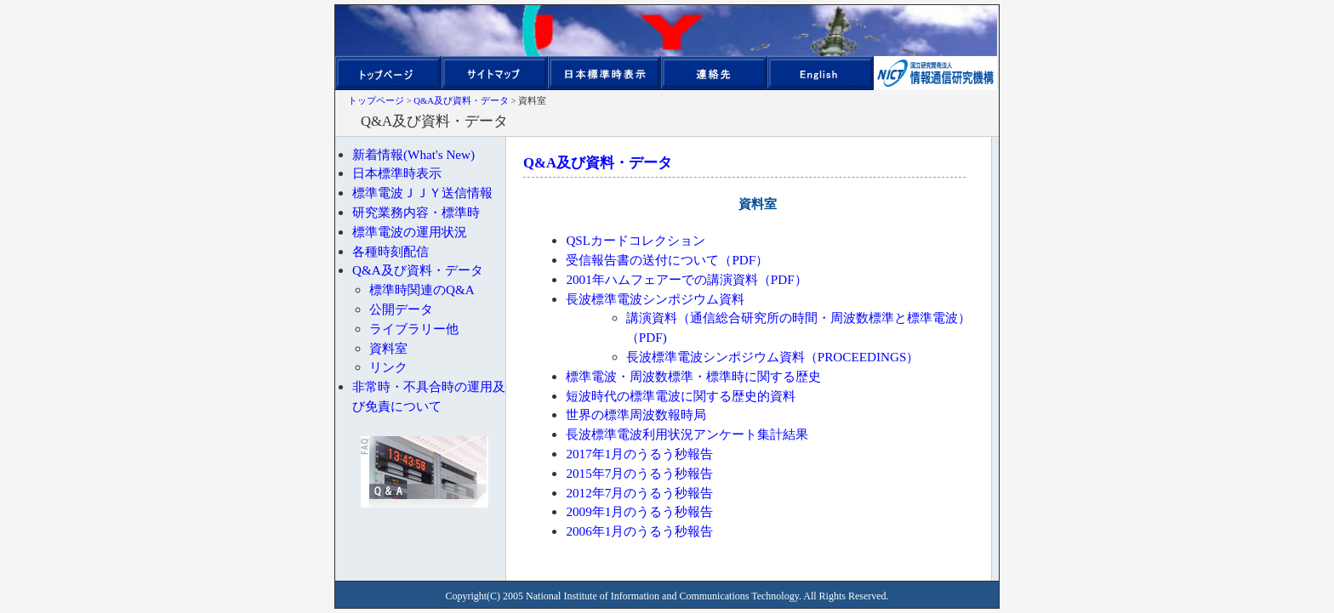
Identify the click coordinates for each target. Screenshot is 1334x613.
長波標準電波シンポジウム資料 (655, 299)
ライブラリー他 (414, 328)
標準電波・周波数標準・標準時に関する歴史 (693, 376)
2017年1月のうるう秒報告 (639, 453)
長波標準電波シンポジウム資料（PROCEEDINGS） (773, 356)
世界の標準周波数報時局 (636, 414)
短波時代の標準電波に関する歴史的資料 (680, 396)
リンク (388, 367)
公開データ (401, 309)
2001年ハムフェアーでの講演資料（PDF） (686, 279)
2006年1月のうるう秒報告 (639, 531)
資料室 (388, 348)
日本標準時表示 (397, 173)
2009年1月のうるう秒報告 (639, 511)
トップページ (376, 100)
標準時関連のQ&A (422, 289)
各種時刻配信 (390, 251)
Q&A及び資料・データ (461, 100)
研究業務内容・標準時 (416, 212)
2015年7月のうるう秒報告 (639, 473)
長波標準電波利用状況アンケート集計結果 (687, 434)
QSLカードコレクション (635, 240)
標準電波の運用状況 (409, 231)
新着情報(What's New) (413, 154)
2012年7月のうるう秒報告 (639, 492)
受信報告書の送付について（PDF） (667, 260)
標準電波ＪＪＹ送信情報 (422, 192)
